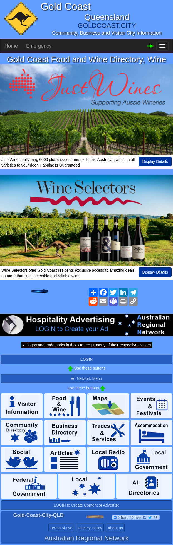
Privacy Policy (90, 528)
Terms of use (61, 528)
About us (115, 528)
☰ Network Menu (86, 378)
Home (11, 46)
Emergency (38, 46)
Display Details (155, 161)
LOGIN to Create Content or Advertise (86, 505)
